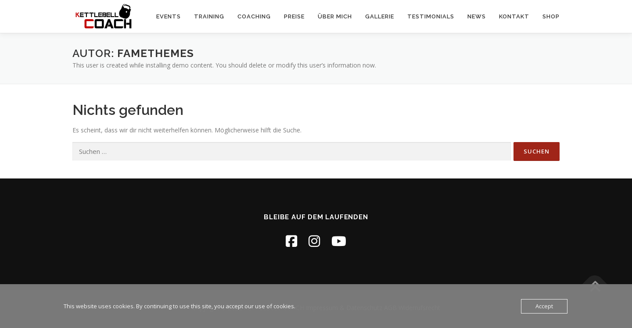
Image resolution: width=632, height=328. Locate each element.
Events (168, 16)
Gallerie (379, 16)
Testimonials (430, 16)
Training (209, 16)
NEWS (476, 16)
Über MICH (335, 16)
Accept (544, 306)
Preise (294, 16)
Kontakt (514, 16)
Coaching (254, 16)
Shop (551, 16)
